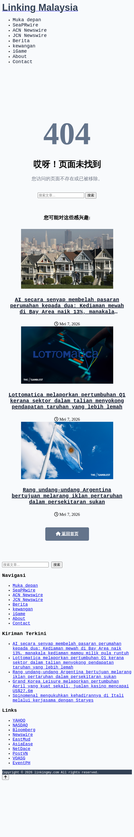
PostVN (20, 806)
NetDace (21, 800)
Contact (23, 71)
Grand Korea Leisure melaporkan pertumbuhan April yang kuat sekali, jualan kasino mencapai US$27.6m (71, 726)
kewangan (24, 52)
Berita (21, 45)
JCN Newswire (30, 39)
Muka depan (27, 20)
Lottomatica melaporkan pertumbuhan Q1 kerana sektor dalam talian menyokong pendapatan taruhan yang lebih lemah (67, 415)
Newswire (23, 783)
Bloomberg (24, 777)
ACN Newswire (30, 33)
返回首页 (67, 552)
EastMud (21, 789)
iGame (20, 58)
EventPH (21, 817)
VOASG (19, 812)
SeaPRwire (25, 27)
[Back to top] (5, 832)
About (20, 64)
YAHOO (19, 766)
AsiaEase (23, 794)
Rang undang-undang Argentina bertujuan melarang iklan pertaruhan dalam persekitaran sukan (67, 513)
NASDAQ (20, 771)
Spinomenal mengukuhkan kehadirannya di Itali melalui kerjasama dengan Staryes (68, 741)
